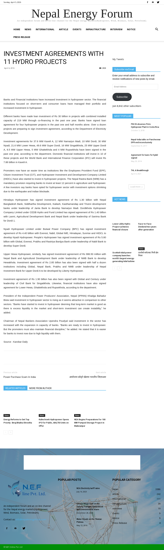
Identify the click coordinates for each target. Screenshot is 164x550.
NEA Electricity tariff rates (88, 488)
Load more (136, 186)
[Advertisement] (54, 89)
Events (77, 29)
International (45, 29)
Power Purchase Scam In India (20, 377)
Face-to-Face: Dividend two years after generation (147, 227)
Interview (116, 29)
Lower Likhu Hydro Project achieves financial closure (121, 227)
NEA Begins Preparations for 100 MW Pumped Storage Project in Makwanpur (89, 422)
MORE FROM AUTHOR (40, 388)
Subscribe (122, 97)
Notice (131, 29)
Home (16, 29)
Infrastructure (96, 29)
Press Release (21, 37)
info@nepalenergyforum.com (31, 519)
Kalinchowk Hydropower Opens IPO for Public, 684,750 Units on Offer (54, 422)
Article (63, 29)
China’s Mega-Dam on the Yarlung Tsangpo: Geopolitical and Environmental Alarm (90, 507)
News (28, 29)
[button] (156, 29)
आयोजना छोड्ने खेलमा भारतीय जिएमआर (87, 377)
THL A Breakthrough (140, 170)
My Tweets (118, 59)
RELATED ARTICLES (15, 388)
